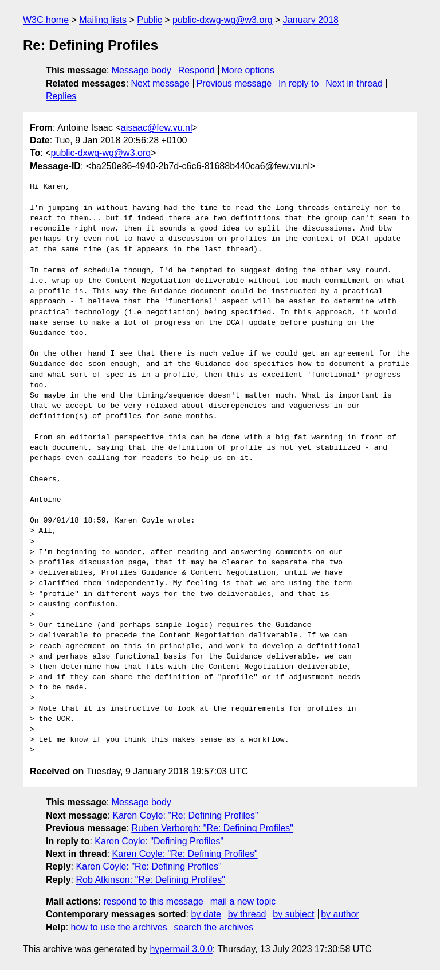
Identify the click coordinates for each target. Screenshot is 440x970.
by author (340, 914)
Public (149, 20)
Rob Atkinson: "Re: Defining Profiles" (150, 880)
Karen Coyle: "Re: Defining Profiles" (185, 815)
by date (206, 914)
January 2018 (311, 20)
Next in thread (354, 83)
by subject (293, 914)
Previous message (234, 83)
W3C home (46, 20)
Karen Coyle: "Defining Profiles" (159, 841)
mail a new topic (243, 901)
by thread (247, 914)
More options (248, 70)
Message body (141, 70)
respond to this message (153, 901)
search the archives (214, 927)
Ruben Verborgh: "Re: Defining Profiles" (212, 828)
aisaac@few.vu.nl (156, 128)
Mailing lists (103, 20)
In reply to (298, 83)
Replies (61, 96)
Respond (196, 70)
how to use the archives (119, 927)
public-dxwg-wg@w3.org (222, 20)
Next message (160, 83)
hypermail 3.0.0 (181, 949)
